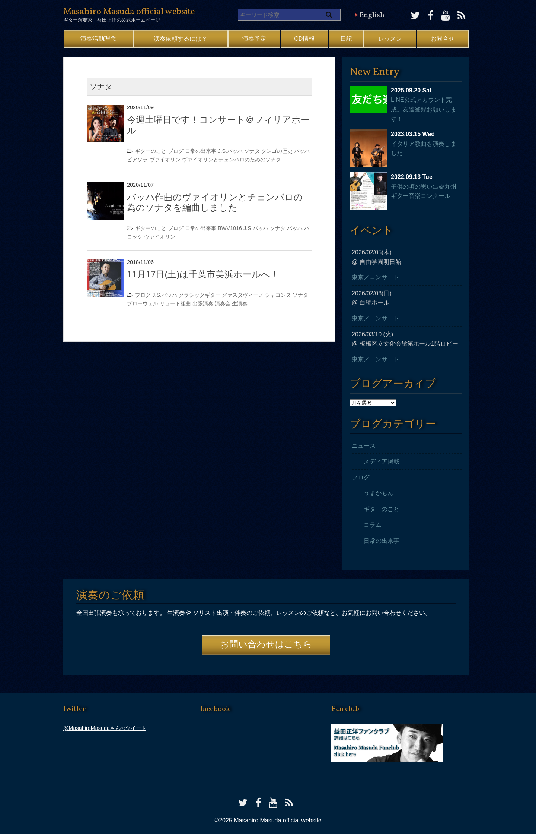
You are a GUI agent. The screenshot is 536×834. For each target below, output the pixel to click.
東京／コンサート (375, 277)
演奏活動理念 (98, 38)
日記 (346, 38)
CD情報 (304, 38)
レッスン (390, 38)
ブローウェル (142, 303)
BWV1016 (230, 228)
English (372, 15)
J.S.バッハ (230, 151)
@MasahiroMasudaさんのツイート (104, 728)
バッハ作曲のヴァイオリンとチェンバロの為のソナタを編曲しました (215, 202)
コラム (373, 525)
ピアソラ (137, 160)
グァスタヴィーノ (243, 295)
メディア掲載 (381, 461)
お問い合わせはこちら (266, 645)
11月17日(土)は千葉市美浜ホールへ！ (203, 274)
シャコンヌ (278, 295)
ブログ (176, 151)
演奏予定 (254, 38)
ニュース (364, 446)
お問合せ (442, 38)
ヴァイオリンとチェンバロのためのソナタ (231, 160)
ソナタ (252, 151)
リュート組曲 (175, 303)
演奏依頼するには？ (180, 38)
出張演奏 (202, 303)
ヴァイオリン (165, 160)
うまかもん (378, 493)
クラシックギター (199, 295)
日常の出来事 (200, 151)
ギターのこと (150, 151)
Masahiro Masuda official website (129, 12)
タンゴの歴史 (277, 151)
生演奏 (240, 303)
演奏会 (222, 303)
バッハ (302, 151)
